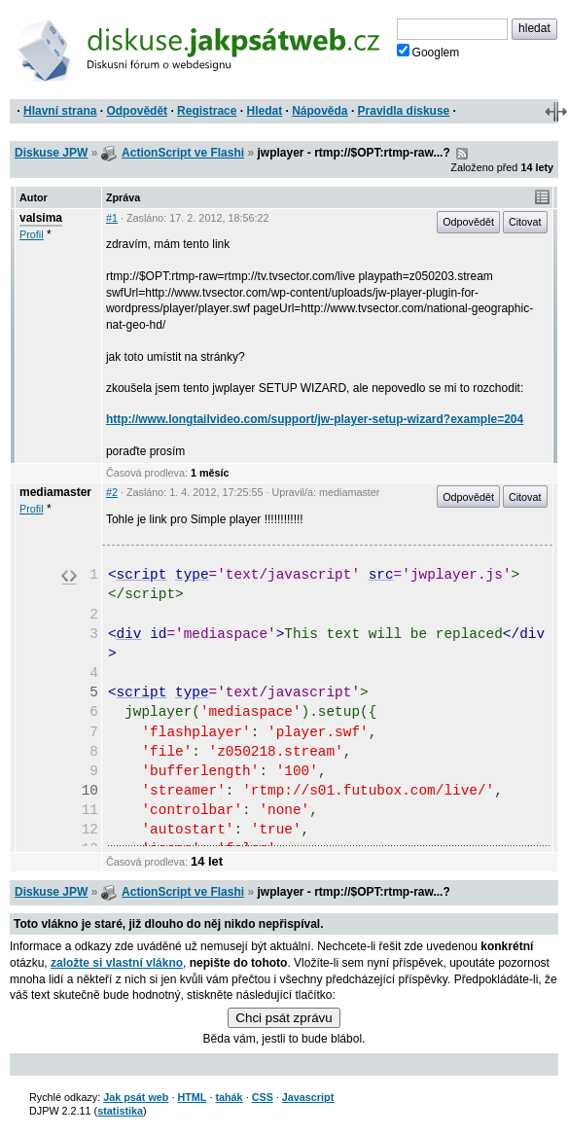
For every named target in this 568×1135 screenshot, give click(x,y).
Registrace (206, 111)
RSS (462, 154)
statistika (120, 1111)
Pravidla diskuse (404, 111)
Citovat (525, 222)
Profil (31, 234)
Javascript (308, 1097)
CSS (262, 1097)
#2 (112, 492)
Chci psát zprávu (283, 1018)
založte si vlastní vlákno (117, 963)
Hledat (264, 111)
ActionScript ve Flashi (183, 153)
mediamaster (55, 492)
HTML (191, 1097)
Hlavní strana (59, 111)
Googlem (428, 51)
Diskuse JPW (51, 153)
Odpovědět (136, 111)
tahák (228, 1097)
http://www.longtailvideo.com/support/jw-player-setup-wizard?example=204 (314, 419)
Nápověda (319, 111)
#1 (112, 218)
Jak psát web (135, 1097)
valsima (40, 218)
